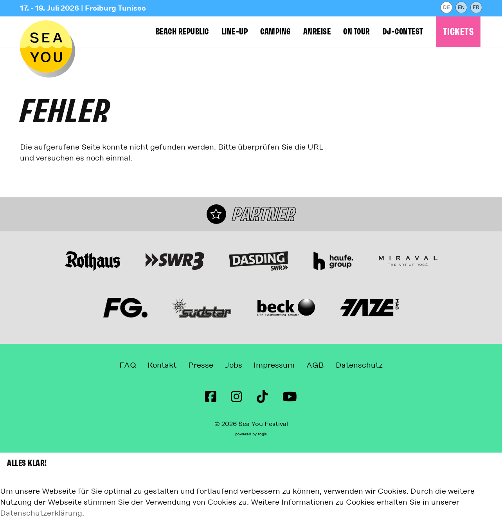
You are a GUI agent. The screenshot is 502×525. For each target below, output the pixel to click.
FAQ (119, 366)
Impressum (277, 366)
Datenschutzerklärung (41, 513)
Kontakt (156, 366)
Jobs (233, 366)
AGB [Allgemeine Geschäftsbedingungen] (321, 366)
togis (262, 434)
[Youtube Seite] (289, 397)
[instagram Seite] (236, 397)
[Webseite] (93, 256)
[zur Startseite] (49, 51)
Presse (198, 366)
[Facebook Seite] (211, 397)
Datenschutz (367, 366)
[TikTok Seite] (262, 397)
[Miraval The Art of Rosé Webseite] (408, 256)
